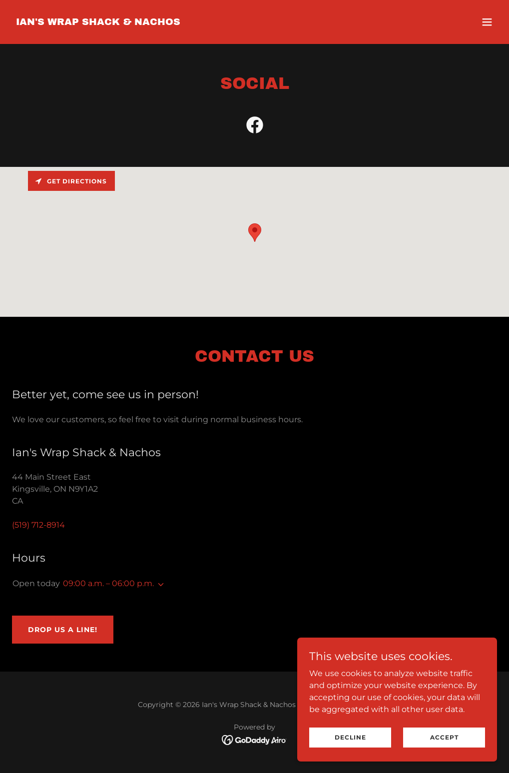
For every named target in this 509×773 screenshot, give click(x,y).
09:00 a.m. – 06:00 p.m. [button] (108, 583)
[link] (98, 22)
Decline (350, 737)
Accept (444, 737)
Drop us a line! (62, 629)
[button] (487, 22)
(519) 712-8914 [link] (38, 525)
